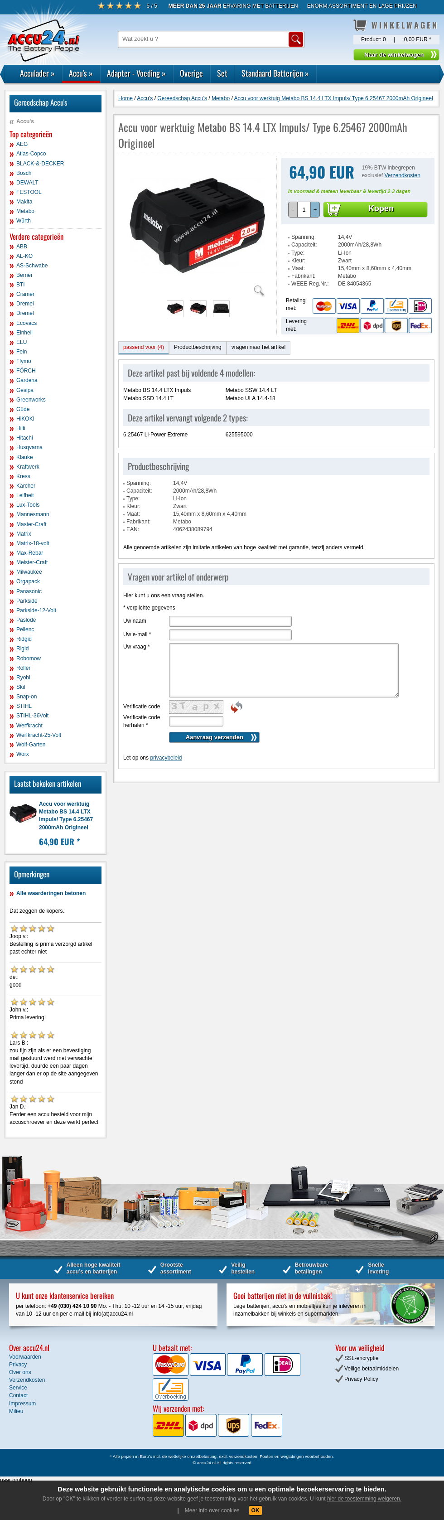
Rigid (22, 648)
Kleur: (298, 260)
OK (255, 1510)
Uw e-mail (137, 634)
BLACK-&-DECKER (40, 163)
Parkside (27, 601)
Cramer (25, 294)
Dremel (25, 303)
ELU (21, 342)
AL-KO (24, 256)
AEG (22, 144)
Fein (21, 352)
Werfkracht (29, 725)
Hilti (20, 428)
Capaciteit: (304, 245)
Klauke (24, 457)
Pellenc (25, 629)
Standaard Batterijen (275, 73)
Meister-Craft (32, 562)
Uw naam (134, 621)
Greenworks (31, 400)
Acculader (37, 73)
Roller (23, 668)
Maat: (298, 268)
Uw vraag (136, 647)
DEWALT (27, 182)
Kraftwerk (27, 467)
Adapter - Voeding (136, 73)
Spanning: (303, 237)
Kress (23, 476)
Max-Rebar (29, 553)
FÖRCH (26, 371)
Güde (22, 409)
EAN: (132, 529)
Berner (24, 275)
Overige (191, 73)
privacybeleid (166, 758)
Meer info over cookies (212, 1510)
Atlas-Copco (31, 153)
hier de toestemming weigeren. (364, 1499)
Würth (23, 221)
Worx (22, 754)
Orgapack (28, 581)
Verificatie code (141, 706)
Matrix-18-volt (32, 543)
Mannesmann (32, 514)
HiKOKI (25, 419)
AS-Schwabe (32, 265)
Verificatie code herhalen (141, 721)
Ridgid (24, 639)
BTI (20, 284)
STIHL (24, 706)
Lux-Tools (27, 505)
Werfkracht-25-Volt (38, 735)
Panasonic (29, 591)
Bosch (23, 173)
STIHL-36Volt (32, 715)
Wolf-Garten (30, 744)
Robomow (28, 658)
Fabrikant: (303, 276)
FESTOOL (29, 192)
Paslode (26, 620)
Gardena (27, 380)
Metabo (25, 211)
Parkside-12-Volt (36, 610)
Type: (297, 253)
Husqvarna (29, 447)
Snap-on (26, 696)
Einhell (24, 332)
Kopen (381, 208)
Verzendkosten (402, 175)
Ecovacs (26, 323)
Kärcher (25, 486)
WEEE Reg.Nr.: (310, 284)
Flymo (23, 361)
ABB (21, 246)
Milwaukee (29, 572)
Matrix (23, 534)
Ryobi (23, 677)
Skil (20, 687)
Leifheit (25, 495)
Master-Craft (31, 524)
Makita (24, 201)
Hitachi (24, 438)
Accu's (81, 73)
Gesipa (25, 390)
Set (222, 73)
